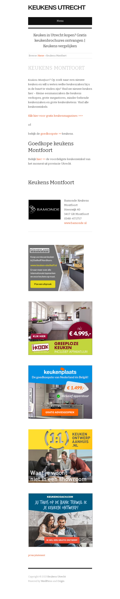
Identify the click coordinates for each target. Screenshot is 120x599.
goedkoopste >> (50, 133)
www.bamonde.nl (75, 223)
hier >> (41, 159)
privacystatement (36, 555)
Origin (60, 581)
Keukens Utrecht (56, 7)
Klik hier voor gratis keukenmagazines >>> (55, 115)
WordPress (46, 581)
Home (41, 55)
